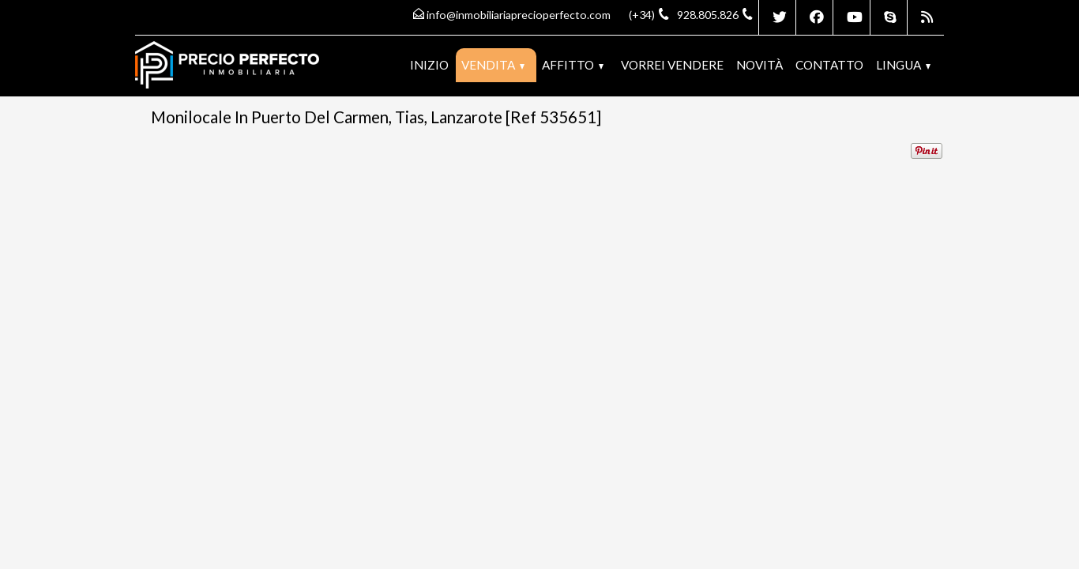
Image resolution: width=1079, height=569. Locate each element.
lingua (903, 65)
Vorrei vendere (672, 65)
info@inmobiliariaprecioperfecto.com (519, 14)
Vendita (492, 65)
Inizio (429, 65)
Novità (759, 65)
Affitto (572, 65)
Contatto (829, 65)
